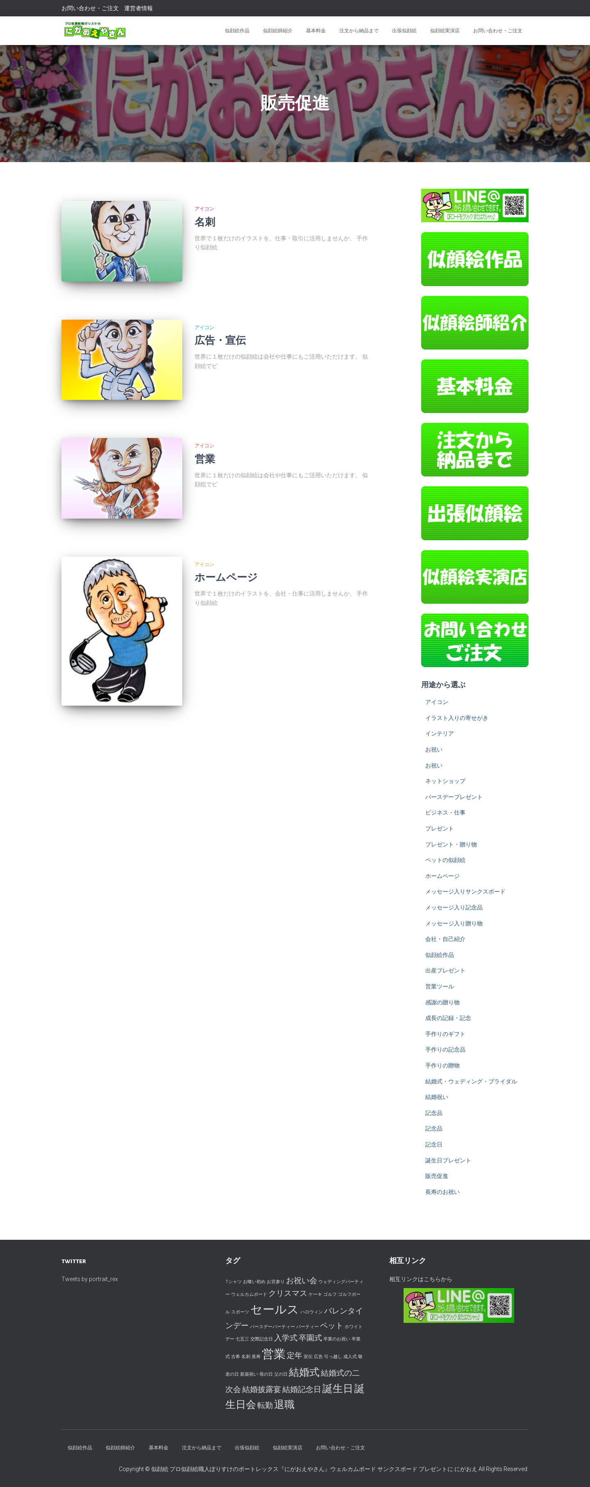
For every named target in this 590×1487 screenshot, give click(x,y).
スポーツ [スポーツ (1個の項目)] (240, 1312)
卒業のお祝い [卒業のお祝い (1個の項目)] (336, 1339)
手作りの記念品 (445, 1049)
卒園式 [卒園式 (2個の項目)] (310, 1338)
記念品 (433, 1113)
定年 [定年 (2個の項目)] (294, 1355)
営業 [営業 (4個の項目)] (274, 1354)
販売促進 (436, 1176)
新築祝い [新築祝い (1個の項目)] (249, 1374)
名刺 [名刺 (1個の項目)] (245, 1356)
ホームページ (226, 545)
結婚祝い (436, 1097)
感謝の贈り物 (442, 1002)
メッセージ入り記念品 (454, 907)
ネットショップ (445, 781)
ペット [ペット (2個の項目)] (331, 1325)
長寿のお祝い (442, 1192)
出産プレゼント (445, 970)
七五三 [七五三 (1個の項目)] (242, 1339)
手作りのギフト (445, 1034)
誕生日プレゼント (448, 1160)
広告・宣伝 (220, 330)
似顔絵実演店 (445, 31)
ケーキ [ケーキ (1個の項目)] (315, 1294)
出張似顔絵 (404, 31)
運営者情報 (138, 8)
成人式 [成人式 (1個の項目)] (350, 1356)
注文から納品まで (359, 31)
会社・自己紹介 (445, 939)
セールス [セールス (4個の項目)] (274, 1309)
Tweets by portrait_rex (89, 1279)
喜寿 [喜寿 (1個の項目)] (256, 1356)
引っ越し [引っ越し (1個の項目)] (333, 1356)
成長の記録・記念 (448, 1018)
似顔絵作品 (237, 31)
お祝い (433, 749)
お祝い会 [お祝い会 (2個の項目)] (301, 1280)
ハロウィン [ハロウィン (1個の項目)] (311, 1312)
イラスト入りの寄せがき (456, 718)
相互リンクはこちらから (420, 1279)
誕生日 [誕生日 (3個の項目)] (337, 1388)
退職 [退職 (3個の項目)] (284, 1404)
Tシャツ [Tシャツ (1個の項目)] (233, 1281)
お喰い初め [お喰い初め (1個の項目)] (254, 1281)
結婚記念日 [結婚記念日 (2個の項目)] (301, 1389)
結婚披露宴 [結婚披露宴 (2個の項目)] (261, 1389)
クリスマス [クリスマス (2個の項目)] (287, 1293)
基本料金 (316, 31)
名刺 (205, 222)
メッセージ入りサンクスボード (465, 891)
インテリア (439, 733)
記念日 (433, 1144)
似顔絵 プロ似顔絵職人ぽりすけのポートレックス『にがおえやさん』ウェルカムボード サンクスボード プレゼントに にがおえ (315, 1469)
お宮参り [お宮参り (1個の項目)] (276, 1281)
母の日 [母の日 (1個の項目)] (266, 1374)
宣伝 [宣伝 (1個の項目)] (308, 1356)
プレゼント (439, 828)
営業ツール (439, 986)
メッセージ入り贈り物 (454, 923)
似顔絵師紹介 (278, 31)
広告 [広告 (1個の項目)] (318, 1356)
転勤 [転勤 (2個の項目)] (265, 1405)
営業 (205, 438)
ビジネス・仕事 (445, 812)
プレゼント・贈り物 (451, 844)
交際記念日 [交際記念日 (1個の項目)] (261, 1339)
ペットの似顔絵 (445, 860)
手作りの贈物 (442, 1065)
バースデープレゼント (454, 797)
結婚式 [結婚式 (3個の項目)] (304, 1372)
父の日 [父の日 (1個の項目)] (281, 1374)
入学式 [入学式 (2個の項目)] (285, 1338)
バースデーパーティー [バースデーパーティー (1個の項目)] (272, 1326)
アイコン (204, 208)
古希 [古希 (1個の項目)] (235, 1356)
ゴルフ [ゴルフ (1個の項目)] (330, 1294)
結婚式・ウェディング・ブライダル (471, 1081)
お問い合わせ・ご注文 (90, 8)
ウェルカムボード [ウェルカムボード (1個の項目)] (249, 1294)
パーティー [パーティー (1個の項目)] (307, 1326)
